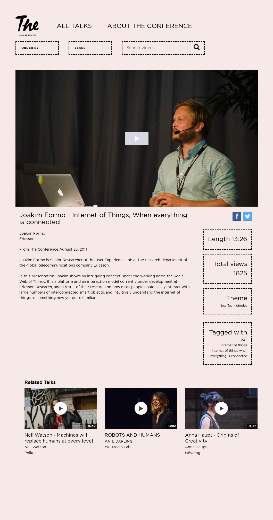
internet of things (234, 345)
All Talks (74, 26)
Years (80, 48)
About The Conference (149, 26)
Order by (30, 48)
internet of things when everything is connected (228, 353)
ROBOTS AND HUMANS (132, 441)
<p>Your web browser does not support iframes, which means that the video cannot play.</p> (136, 138)
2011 (244, 339)
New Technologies (233, 305)
